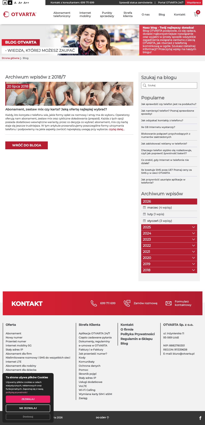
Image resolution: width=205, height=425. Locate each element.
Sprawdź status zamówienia (135, 2)
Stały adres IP (14, 349)
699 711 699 (87, 2)
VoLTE (83, 386)
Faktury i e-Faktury (91, 349)
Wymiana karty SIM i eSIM (95, 394)
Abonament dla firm (19, 353)
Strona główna (10, 58)
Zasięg (83, 398)
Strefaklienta (128, 15)
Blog (162, 15)
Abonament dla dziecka (21, 369)
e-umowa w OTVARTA (93, 345)
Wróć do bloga (26, 145)
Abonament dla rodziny (21, 365)
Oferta (11, 325)
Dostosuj (28, 416)
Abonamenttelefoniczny (61, 15)
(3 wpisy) (159, 221)
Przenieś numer (16, 341)
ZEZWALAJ (28, 399)
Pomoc (83, 369)
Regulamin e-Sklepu (136, 339)
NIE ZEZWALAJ (28, 408)
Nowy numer (14, 337)
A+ (20, 2)
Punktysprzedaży (107, 15)
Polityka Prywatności (138, 334)
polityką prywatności (16, 392)
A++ (26, 2)
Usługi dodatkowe (90, 382)
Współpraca (194, 2)
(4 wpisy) (159, 207)
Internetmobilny (85, 15)
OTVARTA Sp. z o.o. (178, 325)
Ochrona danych (89, 365)
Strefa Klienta (89, 325)
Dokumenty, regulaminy (94, 341)
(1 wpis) (155, 214)
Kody (82, 357)
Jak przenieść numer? (93, 353)
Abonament (13, 333)
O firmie (127, 329)
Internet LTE (13, 361)
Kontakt (179, 15)
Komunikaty (86, 361)
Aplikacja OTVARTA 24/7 (94, 333)
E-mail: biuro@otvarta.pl (178, 353)
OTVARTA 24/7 (170, 2)
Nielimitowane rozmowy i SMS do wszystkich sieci (38, 357)
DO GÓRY (102, 417)
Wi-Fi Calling (87, 390)
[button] (196, 14)
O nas (146, 15)
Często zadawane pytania (95, 337)
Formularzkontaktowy (183, 303)
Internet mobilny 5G (19, 345)
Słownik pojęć (88, 373)
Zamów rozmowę (145, 303)
